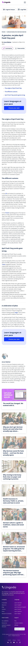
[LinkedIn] (8, 642)
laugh (16, 312)
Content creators (18, 623)
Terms (18, 640)
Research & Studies (6, 613)
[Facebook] (17, 642)
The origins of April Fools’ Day (13, 88)
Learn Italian (17, 613)
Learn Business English (20, 607)
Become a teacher (19, 629)
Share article (19, 48)
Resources (4, 623)
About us (4, 605)
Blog (3, 607)
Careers (4, 609)
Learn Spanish (18, 611)
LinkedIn (11, 382)
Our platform (5, 620)
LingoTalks (22, 9)
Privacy (14, 640)
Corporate (4, 602)
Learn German (18, 602)
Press (3, 611)
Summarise (7, 48)
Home (3, 31)
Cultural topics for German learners (17, 31)
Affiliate (16, 625)
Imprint (9, 640)
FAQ (15, 620)
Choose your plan (14, 108)
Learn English (17, 605)
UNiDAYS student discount (6, 626)
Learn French (17, 609)
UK (6, 193)
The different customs (11, 91)
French (7, 213)
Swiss (3, 264)
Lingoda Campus (9, 9)
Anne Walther (7, 42)
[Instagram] (20, 642)
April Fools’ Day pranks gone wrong (15, 95)
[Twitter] (11, 642)
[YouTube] (14, 642)
